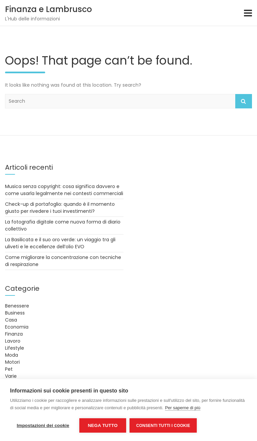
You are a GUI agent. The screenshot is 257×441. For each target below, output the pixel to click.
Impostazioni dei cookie (43, 425)
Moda (11, 355)
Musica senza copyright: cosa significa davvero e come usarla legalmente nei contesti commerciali (64, 190)
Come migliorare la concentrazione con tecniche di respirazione (63, 261)
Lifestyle (14, 348)
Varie (11, 376)
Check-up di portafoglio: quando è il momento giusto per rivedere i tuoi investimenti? (60, 207)
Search (243, 101)
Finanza (14, 334)
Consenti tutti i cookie (163, 425)
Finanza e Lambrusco (48, 9)
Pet (9, 369)
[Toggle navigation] (248, 13)
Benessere (17, 305)
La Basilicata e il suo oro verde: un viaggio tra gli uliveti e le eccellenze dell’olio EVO (60, 243)
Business (15, 313)
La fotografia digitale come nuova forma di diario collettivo (62, 225)
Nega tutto (102, 425)
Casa (11, 320)
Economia (16, 327)
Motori (12, 362)
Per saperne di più (182, 407)
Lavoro (12, 341)
